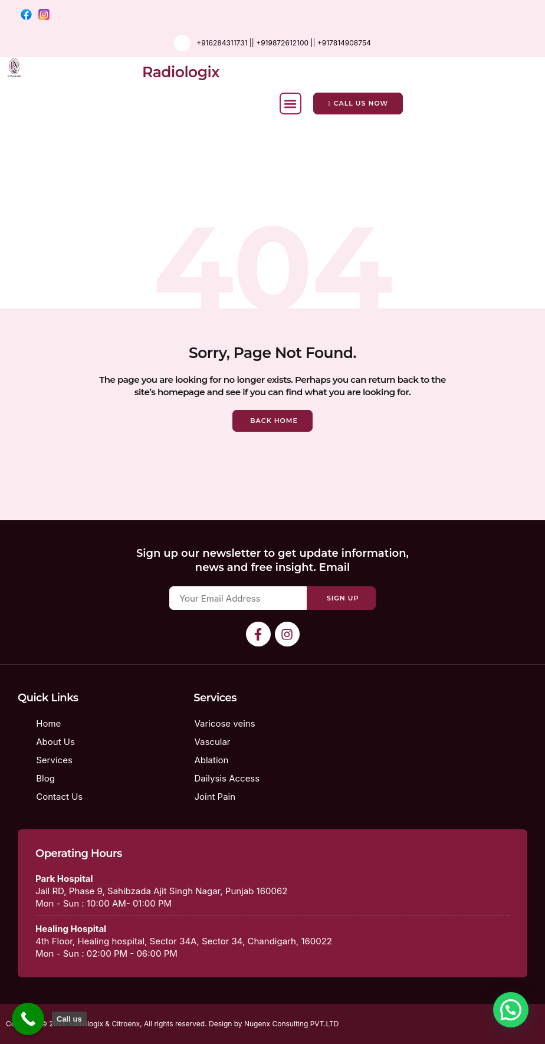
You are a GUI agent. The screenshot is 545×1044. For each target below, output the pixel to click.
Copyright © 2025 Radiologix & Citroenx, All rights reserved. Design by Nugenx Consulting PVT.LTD (172, 1023)
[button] (290, 103)
